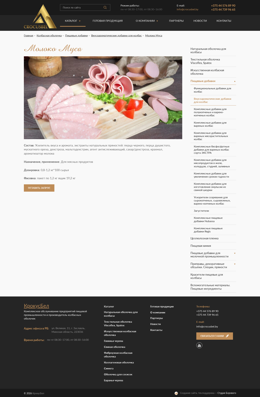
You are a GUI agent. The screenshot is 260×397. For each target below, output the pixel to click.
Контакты (224, 20)
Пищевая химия (201, 245)
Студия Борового (227, 393)
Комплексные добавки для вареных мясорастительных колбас (211, 136)
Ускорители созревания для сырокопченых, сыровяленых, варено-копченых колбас (212, 200)
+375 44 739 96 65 (223, 9)
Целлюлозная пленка (204, 238)
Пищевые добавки (203, 81)
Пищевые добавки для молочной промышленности (209, 254)
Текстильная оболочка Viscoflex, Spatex (205, 61)
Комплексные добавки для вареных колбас (210, 124)
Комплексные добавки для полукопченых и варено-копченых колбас (210, 112)
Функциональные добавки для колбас (212, 90)
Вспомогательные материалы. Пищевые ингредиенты (210, 286)
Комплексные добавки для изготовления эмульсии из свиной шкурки (210, 186)
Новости (200, 20)
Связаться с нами (214, 336)
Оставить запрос (39, 187)
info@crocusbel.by (187, 9)
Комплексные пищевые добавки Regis (208, 230)
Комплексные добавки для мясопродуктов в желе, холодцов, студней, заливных (212, 163)
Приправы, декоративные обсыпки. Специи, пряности (209, 265)
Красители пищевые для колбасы (207, 276)
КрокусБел (36, 306)
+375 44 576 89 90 (223, 5)
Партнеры (176, 20)
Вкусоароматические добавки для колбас (212, 100)
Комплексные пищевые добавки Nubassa (208, 219)
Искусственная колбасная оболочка (207, 71)
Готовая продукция (108, 20)
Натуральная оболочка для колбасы (208, 50)
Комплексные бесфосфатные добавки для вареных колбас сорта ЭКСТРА (211, 149)
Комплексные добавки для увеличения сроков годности (211, 175)
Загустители (201, 210)
